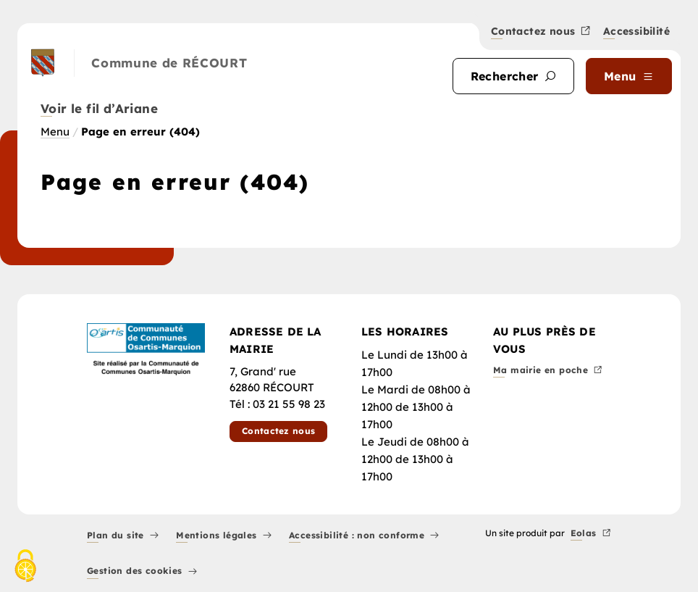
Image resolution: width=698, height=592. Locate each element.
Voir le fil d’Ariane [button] (99, 109)
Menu (55, 131)
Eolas (591, 533)
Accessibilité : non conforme (364, 536)
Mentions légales (224, 536)
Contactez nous (541, 32)
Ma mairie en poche (548, 370)
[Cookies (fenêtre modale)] (25, 567)
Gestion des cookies (142, 572)
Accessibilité (636, 32)
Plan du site (123, 536)
